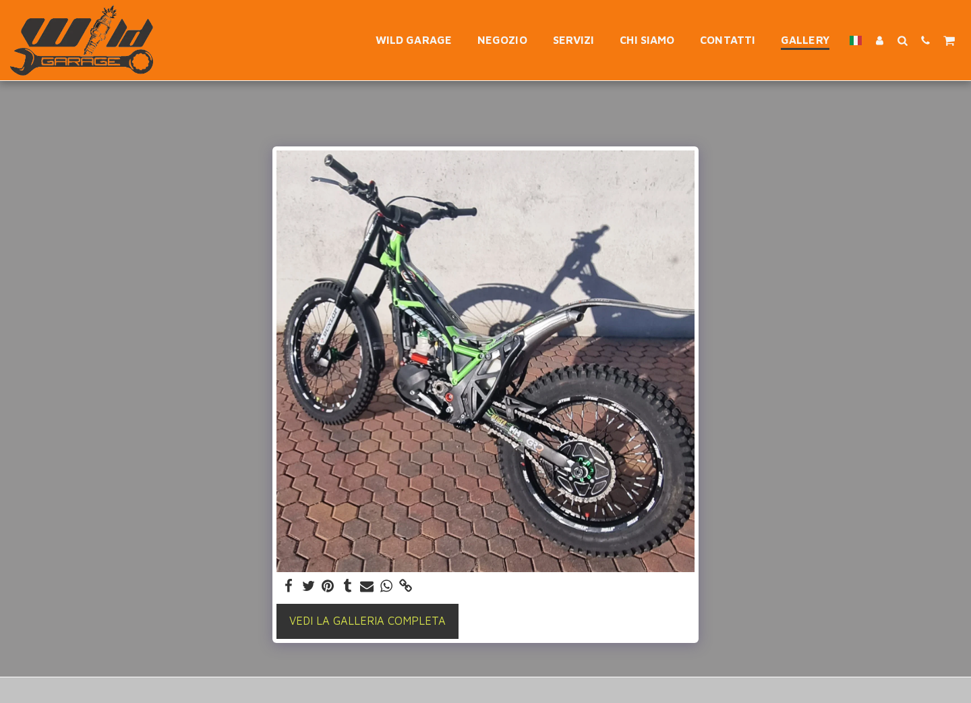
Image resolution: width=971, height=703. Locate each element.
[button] (902, 40)
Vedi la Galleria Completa (367, 620)
